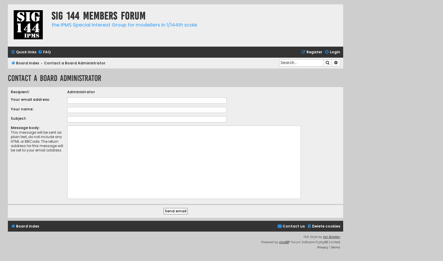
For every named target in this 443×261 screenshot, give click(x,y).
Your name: (22, 109)
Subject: (18, 118)
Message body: (25, 127)
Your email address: (30, 99)
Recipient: (20, 91)
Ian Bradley (331, 237)
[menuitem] (44, 52)
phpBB (284, 242)
